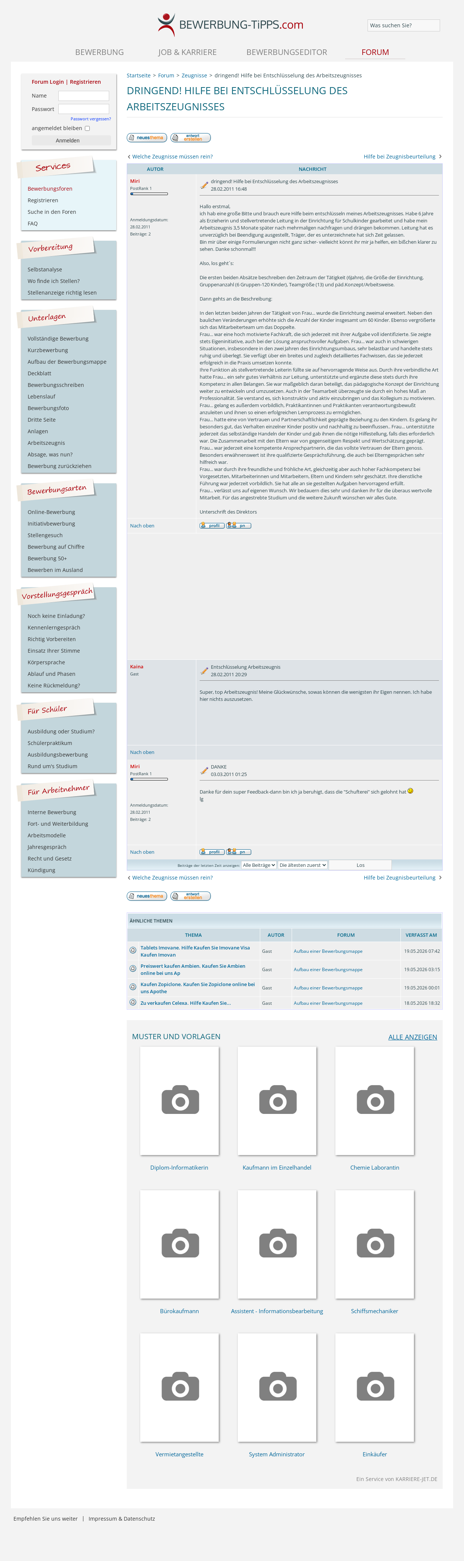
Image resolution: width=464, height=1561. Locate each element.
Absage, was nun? (50, 454)
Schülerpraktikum (50, 742)
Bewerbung (99, 51)
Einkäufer (375, 1454)
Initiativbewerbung (51, 523)
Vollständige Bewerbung (58, 338)
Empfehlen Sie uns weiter (45, 1518)
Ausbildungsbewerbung (58, 754)
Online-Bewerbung (51, 511)
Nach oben (142, 525)
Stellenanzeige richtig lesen (62, 292)
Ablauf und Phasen (52, 673)
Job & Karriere (188, 51)
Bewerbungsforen (50, 188)
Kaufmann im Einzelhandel (277, 1167)
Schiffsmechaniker (374, 1311)
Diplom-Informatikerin (179, 1167)
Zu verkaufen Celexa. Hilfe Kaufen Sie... (186, 1003)
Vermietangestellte (179, 1454)
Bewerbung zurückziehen (60, 465)
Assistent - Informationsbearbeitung (277, 1311)
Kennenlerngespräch (54, 627)
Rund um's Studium (52, 766)
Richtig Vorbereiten (52, 639)
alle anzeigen (412, 1036)
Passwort (43, 109)
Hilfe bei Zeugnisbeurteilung (400, 156)
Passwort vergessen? (91, 118)
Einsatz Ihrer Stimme (54, 650)
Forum (375, 51)
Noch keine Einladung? (56, 615)
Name (39, 95)
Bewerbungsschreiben (56, 384)
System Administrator (277, 1454)
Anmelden (67, 141)
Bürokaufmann (179, 1311)
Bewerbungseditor (286, 51)
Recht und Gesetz (50, 858)
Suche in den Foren (52, 211)
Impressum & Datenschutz (122, 1518)
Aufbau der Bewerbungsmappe (67, 361)
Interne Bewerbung (52, 812)
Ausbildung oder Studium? (61, 731)
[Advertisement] (284, 596)
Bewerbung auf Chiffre (56, 546)
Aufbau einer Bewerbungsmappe (328, 951)
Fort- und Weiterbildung (58, 823)
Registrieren (85, 81)
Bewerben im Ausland (55, 569)
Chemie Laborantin (374, 1167)
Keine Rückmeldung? (54, 685)
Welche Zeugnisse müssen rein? (172, 156)
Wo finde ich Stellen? (54, 280)
